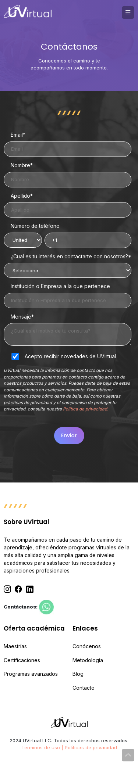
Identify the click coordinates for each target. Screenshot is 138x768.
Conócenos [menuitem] (86, 646)
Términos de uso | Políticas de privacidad (69, 747)
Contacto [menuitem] (83, 688)
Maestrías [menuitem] (15, 646)
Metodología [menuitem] (87, 660)
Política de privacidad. (85, 409)
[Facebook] (18, 589)
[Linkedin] (29, 589)
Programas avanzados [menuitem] (31, 674)
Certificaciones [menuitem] (22, 660)
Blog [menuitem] (78, 674)
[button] (128, 12)
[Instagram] (7, 589)
